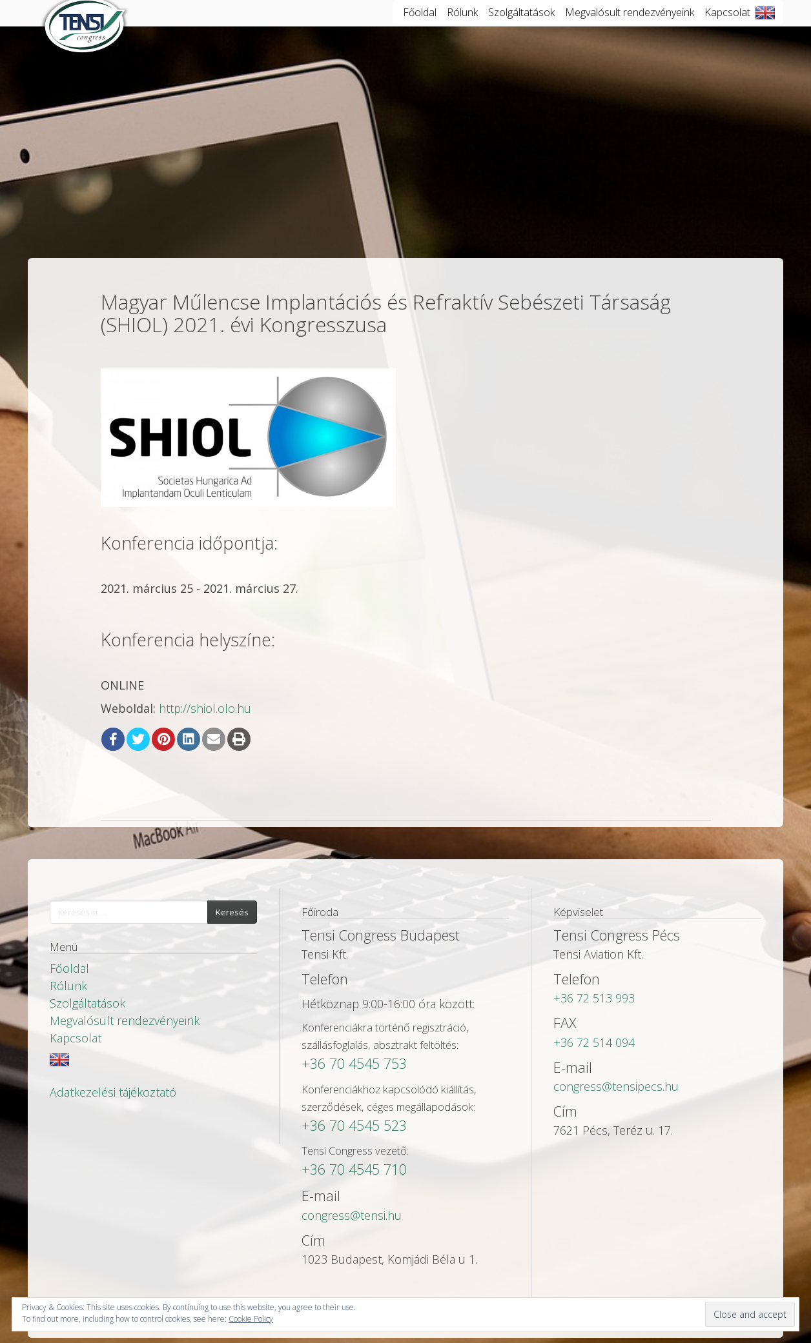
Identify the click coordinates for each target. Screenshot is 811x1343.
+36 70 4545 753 (354, 1063)
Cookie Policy (251, 1318)
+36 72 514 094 (594, 1042)
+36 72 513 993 (594, 998)
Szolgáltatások (521, 25)
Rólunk (462, 25)
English (765, 25)
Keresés (232, 912)
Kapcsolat (727, 25)
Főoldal (419, 25)
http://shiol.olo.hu (205, 708)
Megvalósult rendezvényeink (629, 25)
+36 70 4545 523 (354, 1125)
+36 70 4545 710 (354, 1169)
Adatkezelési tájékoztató (113, 1092)
